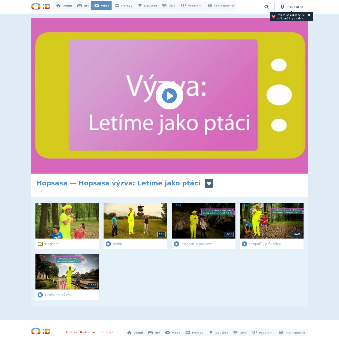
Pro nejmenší (221, 7)
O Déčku (72, 331)
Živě (170, 7)
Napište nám (89, 331)
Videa (104, 7)
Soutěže (149, 7)
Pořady (125, 7)
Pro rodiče (107, 331)
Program (192, 7)
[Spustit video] (169, 96)
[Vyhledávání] (266, 7)
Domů (66, 7)
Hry (85, 7)
